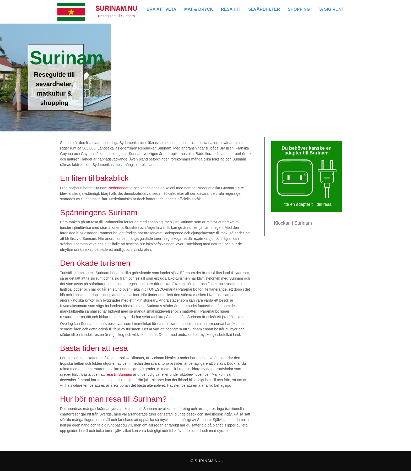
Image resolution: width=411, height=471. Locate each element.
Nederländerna (120, 188)
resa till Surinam (119, 374)
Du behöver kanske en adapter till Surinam (307, 151)
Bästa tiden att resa (94, 348)
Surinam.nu (116, 8)
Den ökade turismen (95, 263)
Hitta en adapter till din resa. (306, 204)
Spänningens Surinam (98, 212)
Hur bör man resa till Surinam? (113, 399)
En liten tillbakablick (94, 178)
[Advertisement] (261, 62)
